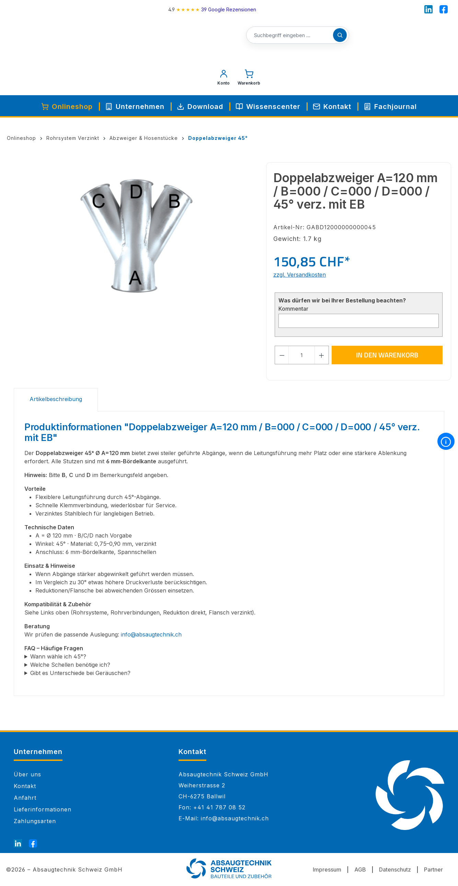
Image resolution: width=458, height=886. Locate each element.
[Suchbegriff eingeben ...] (298, 35)
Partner (433, 869)
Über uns (27, 774)
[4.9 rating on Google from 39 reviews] (212, 9)
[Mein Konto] (223, 79)
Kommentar (293, 308)
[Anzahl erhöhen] (321, 355)
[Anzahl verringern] (282, 355)
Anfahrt (25, 797)
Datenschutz (395, 869)
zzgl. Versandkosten (299, 274)
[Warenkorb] (249, 79)
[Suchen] (340, 35)
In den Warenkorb (387, 355)
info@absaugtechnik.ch (151, 634)
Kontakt (25, 786)
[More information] (446, 441)
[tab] (56, 400)
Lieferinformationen (42, 809)
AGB (360, 869)
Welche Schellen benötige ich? (70, 664)
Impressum (327, 869)
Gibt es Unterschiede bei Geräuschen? (80, 672)
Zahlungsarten (35, 821)
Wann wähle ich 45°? (58, 656)
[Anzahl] (301, 355)
